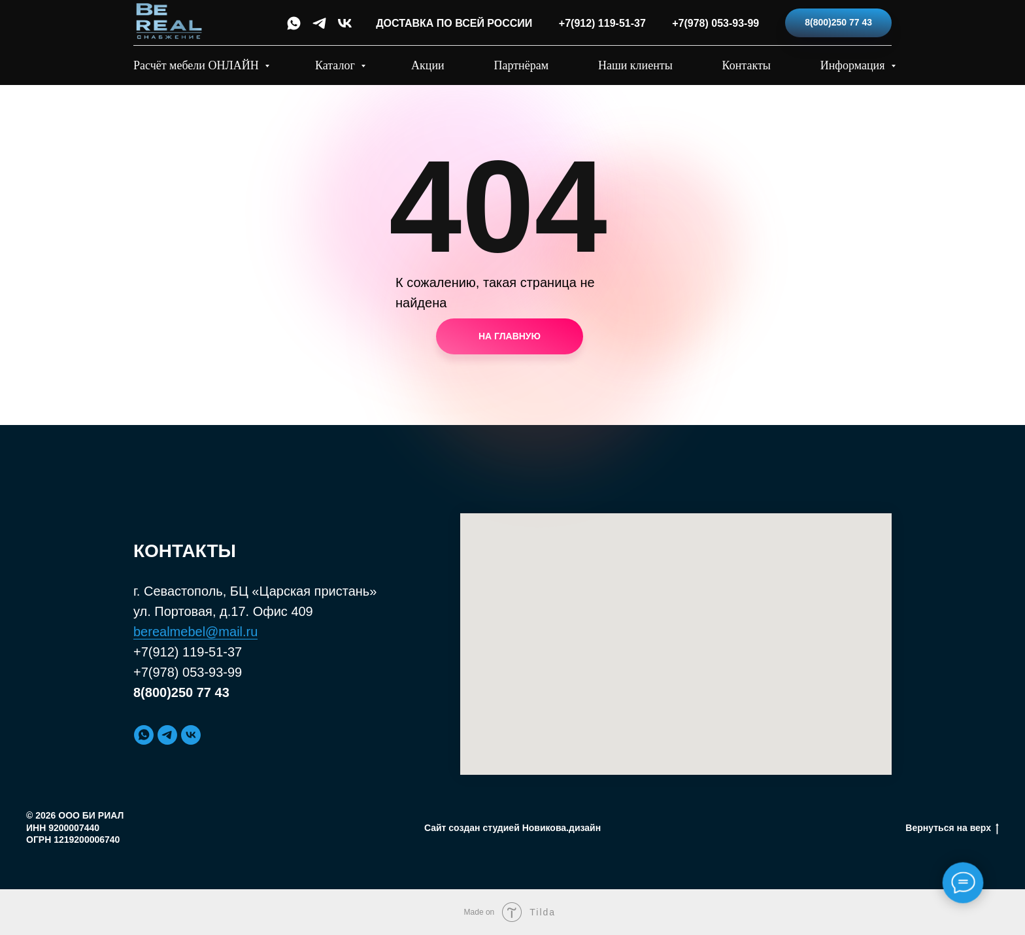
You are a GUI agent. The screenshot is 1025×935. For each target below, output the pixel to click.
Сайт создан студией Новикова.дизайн (512, 828)
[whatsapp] (294, 23)
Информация (854, 65)
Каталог (336, 65)
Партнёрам (521, 65)
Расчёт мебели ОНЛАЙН (197, 65)
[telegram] (319, 23)
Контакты (746, 65)
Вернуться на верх (952, 828)
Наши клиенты (635, 65)
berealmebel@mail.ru (195, 631)
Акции (428, 65)
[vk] (345, 23)
